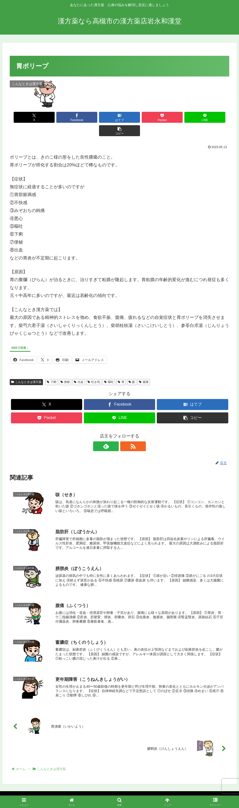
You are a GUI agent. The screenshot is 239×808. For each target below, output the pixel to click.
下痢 (51, 368)
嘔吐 (109, 368)
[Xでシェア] (27, 117)
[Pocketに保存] (138, 117)
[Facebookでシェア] (64, 117)
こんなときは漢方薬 (26, 368)
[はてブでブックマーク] (101, 117)
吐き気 (94, 368)
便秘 (65, 368)
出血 (78, 368)
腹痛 (144, 368)
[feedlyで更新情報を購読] (114, 433)
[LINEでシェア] (174, 117)
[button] (211, 117)
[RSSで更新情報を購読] (125, 433)
